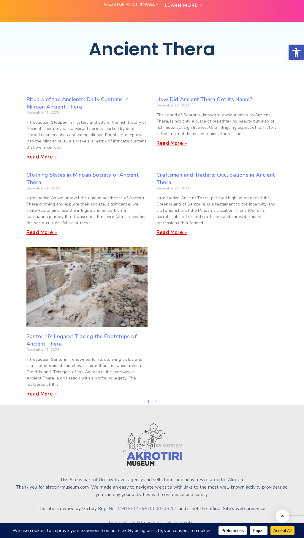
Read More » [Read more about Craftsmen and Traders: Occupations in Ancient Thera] (171, 232)
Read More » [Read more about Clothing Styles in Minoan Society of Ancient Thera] (41, 232)
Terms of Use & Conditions (135, 523)
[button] (296, 52)
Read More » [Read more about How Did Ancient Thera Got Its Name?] (171, 143)
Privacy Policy (181, 523)
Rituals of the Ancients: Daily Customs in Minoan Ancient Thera (77, 103)
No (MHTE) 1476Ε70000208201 (143, 509)
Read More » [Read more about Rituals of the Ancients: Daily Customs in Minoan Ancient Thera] (41, 156)
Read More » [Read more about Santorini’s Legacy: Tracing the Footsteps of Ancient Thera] (41, 393)
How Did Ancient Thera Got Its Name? (204, 99)
